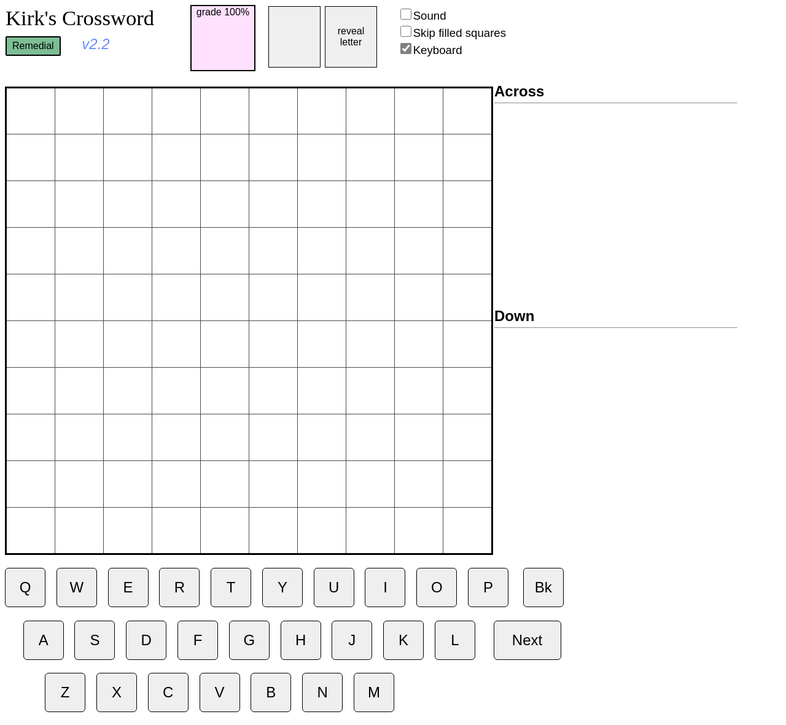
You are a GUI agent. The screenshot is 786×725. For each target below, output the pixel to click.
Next (527, 640)
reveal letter (351, 36)
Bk (543, 587)
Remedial (33, 46)
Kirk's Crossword (80, 17)
